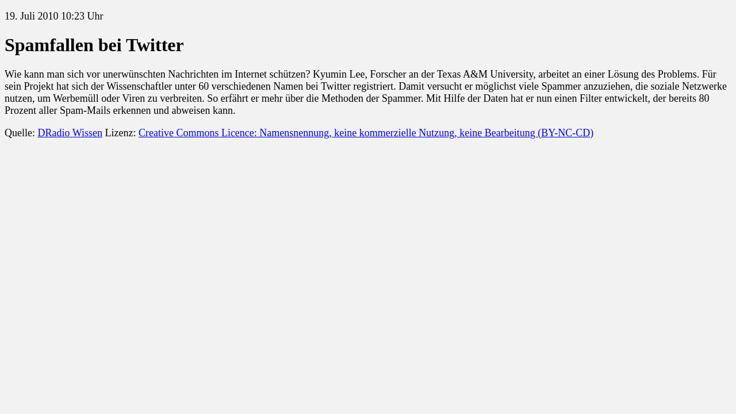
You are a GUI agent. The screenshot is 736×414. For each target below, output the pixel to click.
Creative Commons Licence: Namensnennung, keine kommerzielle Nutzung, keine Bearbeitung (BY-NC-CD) (366, 133)
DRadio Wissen (69, 133)
